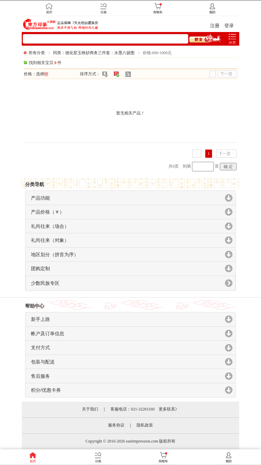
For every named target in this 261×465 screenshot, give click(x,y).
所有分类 (37, 52)
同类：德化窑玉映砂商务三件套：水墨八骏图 (94, 52)
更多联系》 (169, 409)
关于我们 (90, 409)
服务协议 (116, 425)
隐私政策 (145, 425)
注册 (215, 25)
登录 (229, 25)
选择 (42, 74)
